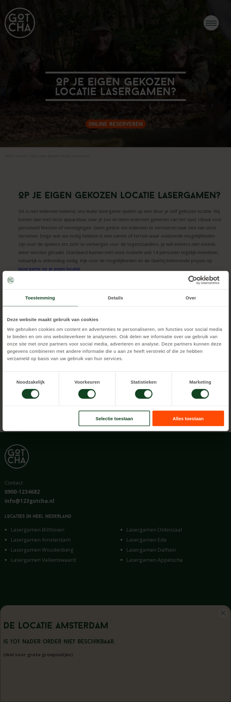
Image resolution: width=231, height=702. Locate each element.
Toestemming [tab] (40, 297)
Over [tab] (191, 297)
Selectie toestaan (114, 418)
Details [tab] (115, 297)
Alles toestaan (188, 418)
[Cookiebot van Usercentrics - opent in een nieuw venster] (197, 280)
